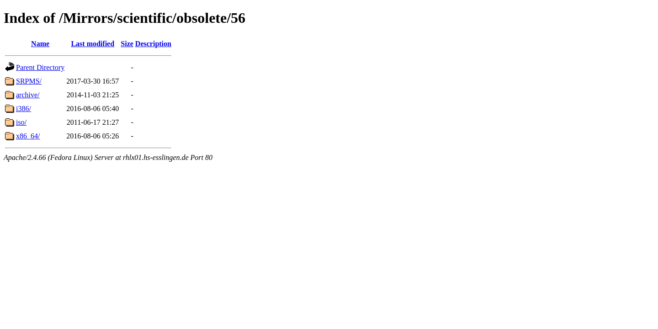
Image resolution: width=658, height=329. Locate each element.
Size (127, 44)
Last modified (92, 44)
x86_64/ (28, 136)
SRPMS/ (29, 81)
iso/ (21, 122)
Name (40, 44)
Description (153, 44)
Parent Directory (40, 67)
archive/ (28, 95)
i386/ (23, 108)
